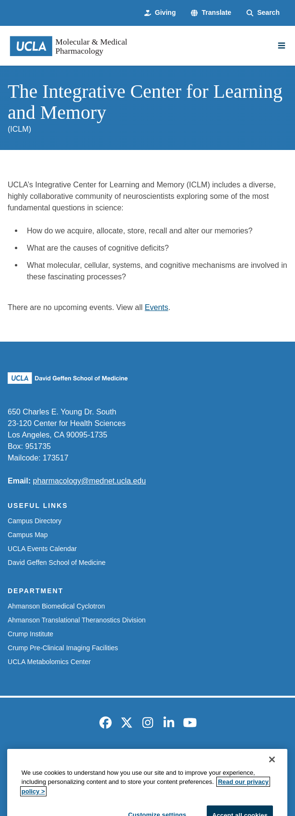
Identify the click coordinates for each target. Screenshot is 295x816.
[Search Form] (263, 13)
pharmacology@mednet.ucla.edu (89, 480)
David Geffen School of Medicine (57, 562)
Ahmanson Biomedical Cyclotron (56, 606)
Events (156, 307)
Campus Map (27, 535)
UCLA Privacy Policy (145, 761)
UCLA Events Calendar (42, 548)
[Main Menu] (281, 45)
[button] (211, 13)
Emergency (33, 761)
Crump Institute (30, 634)
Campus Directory (34, 521)
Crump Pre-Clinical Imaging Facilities (63, 648)
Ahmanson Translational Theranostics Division (77, 620)
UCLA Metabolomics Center (49, 662)
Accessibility (82, 761)
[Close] (272, 780)
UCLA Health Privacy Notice (231, 761)
